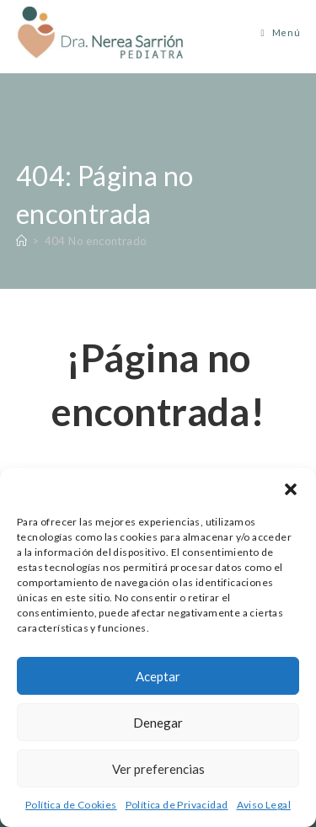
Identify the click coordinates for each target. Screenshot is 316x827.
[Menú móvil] (275, 32)
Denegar (158, 722)
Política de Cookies (71, 804)
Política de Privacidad (177, 804)
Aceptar (158, 676)
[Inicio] (21, 241)
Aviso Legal (264, 804)
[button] (290, 489)
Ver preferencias (158, 768)
